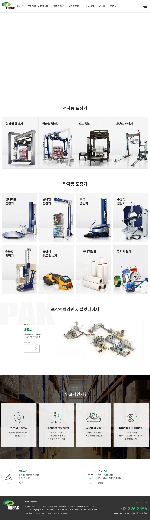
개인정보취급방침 (31, 502)
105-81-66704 (61, 510)
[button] (28, 348)
